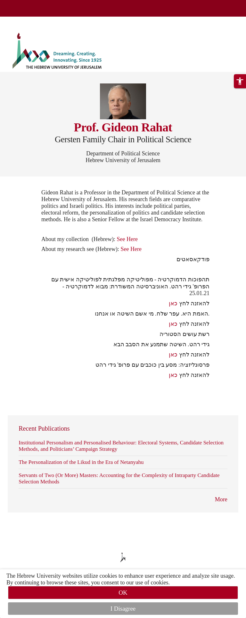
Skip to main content (24, 20)
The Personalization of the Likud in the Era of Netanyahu (81, 462)
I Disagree (123, 608)
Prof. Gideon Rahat (123, 127)
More (221, 499)
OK (123, 592)
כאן (173, 303)
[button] (240, 81)
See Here (127, 239)
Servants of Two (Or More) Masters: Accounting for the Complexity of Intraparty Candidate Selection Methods (119, 478)
